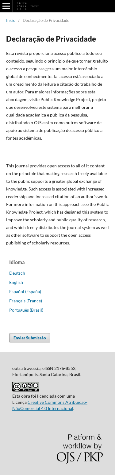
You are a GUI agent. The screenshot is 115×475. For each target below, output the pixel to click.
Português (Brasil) (26, 310)
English (16, 282)
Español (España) (25, 291)
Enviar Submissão (29, 337)
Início (10, 20)
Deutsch (17, 273)
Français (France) (25, 300)
